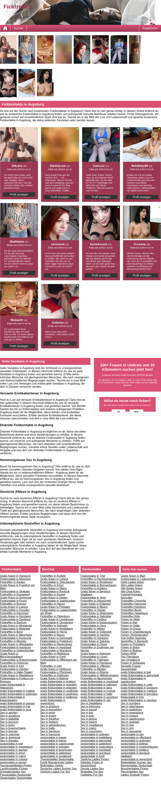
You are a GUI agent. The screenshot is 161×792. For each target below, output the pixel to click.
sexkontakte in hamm (53, 740)
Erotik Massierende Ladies (56, 762)
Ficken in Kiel (129, 622)
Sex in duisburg (49, 706)
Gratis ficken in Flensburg (96, 662)
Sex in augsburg (10, 715)
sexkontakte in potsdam (54, 746)
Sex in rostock (129, 715)
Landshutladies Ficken (14, 768)
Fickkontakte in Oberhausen (57, 582)
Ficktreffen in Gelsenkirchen (17, 650)
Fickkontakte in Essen (13, 600)
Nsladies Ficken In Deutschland (92, 764)
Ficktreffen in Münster (13, 641)
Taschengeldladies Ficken (16, 765)
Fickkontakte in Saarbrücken (57, 600)
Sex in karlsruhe (91, 706)
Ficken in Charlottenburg (136, 631)
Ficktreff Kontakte (131, 594)
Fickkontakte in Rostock (54, 591)
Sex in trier (127, 725)
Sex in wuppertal (131, 731)
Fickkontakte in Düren (94, 644)
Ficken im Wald (130, 619)
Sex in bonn (7, 725)
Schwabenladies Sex (13, 771)
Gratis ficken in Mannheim (16, 634)
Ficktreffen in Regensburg (56, 644)
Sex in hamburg (50, 731)
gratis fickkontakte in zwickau (138, 700)
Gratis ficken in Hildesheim (97, 613)
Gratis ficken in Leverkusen (57, 619)
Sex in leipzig (89, 718)
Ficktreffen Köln (130, 616)
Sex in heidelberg (91, 703)
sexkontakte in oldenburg (55, 753)
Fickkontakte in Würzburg (56, 650)
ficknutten (127, 597)
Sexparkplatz (129, 669)
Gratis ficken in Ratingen (96, 653)
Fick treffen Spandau (133, 638)
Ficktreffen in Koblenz (94, 588)
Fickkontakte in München (15, 579)
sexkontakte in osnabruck (56, 756)
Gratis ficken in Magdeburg (16, 675)
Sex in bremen (9, 731)
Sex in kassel (89, 709)
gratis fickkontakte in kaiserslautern (12, 699)
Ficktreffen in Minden (93, 669)
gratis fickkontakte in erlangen (58, 687)
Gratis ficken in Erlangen (96, 603)
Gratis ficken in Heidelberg (56, 628)
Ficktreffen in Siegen (93, 610)
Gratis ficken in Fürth (53, 656)
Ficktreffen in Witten (93, 628)
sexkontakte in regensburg (97, 746)
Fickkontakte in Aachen (14, 669)
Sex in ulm (127, 728)
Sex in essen (48, 715)
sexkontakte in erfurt (12, 753)
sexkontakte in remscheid (136, 759)
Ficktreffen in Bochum (13, 622)
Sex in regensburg (132, 712)
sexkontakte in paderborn (96, 743)
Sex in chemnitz (10, 734)
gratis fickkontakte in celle (136, 684)
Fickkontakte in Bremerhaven (98, 585)
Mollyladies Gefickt (51, 765)
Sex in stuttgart (130, 722)
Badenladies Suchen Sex (136, 762)
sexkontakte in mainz (13, 756)
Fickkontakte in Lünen (94, 656)
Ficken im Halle (130, 625)
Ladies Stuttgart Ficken (135, 774)
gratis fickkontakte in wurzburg (99, 697)
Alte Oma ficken (130, 591)
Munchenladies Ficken (134, 768)
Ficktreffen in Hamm (52, 603)
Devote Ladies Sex (92, 768)
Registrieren (150, 28)
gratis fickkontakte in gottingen (18, 694)
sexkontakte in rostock (13, 759)
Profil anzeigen (19, 194)
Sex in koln (87, 715)
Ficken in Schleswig (133, 662)
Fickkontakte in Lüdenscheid (138, 579)
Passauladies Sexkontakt (15, 774)
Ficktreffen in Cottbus (94, 619)
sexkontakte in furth (93, 756)
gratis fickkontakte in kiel (136, 672)
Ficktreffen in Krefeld (53, 575)
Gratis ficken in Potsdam (55, 607)
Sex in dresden (9, 740)
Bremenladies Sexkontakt (136, 765)
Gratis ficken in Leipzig (14, 607)
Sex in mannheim (91, 731)
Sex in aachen (9, 712)
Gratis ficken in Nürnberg (15, 616)
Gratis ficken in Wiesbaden (16, 644)
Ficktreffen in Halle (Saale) (16, 672)
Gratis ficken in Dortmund (15, 597)
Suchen (18, 28)
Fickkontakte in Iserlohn (95, 634)
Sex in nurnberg (130, 703)
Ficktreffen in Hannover (14, 613)
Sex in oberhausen (132, 706)
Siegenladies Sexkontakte (16, 777)
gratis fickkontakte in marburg (139, 690)
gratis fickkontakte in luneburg (139, 687)
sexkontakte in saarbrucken (57, 743)
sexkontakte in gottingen (136, 740)
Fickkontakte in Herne (53, 631)
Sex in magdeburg (92, 725)
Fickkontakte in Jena (93, 597)
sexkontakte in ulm (132, 734)
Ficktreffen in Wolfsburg (54, 653)
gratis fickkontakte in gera (96, 687)
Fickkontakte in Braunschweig (18, 659)
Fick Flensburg (130, 656)
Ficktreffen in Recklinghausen (99, 579)
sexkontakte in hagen (53, 737)
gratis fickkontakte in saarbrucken (133, 680)
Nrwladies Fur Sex (92, 771)
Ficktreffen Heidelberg (134, 613)
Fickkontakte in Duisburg (15, 619)
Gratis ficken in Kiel (12, 666)
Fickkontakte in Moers (94, 607)
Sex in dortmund (10, 737)
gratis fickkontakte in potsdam (58, 684)
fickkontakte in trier (132, 697)
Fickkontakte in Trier (93, 575)
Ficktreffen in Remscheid (96, 600)
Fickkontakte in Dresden (15, 610)
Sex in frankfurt (49, 718)
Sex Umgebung (130, 659)
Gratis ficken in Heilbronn (55, 669)
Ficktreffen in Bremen (13, 603)
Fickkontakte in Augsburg (15, 647)
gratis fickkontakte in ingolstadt (99, 681)
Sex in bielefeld (9, 718)
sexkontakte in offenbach (136, 737)
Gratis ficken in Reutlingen (97, 582)
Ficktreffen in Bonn (11, 631)
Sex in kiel (87, 712)
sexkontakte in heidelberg (96, 737)
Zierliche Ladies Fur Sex (55, 771)
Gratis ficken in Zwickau (95, 641)
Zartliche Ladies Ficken (95, 759)
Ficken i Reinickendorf (134, 634)
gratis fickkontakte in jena (15, 709)
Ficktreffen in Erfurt (52, 585)
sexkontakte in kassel (13, 762)
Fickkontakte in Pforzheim (56, 672)
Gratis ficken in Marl (133, 575)
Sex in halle (47, 728)
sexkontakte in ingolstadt (96, 749)
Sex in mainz (89, 728)
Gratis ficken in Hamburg (15, 575)
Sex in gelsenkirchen (53, 725)
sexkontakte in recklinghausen (139, 746)
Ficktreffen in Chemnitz (14, 662)
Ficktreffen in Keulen (12, 582)
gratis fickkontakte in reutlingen (59, 690)
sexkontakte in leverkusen (56, 749)
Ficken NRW (128, 653)
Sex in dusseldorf (51, 709)
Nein (136, 411)
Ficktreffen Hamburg (133, 607)
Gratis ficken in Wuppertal (16, 625)
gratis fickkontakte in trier (15, 706)
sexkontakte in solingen (95, 734)
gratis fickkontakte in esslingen (59, 694)
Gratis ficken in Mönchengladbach (11, 655)
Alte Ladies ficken (131, 585)
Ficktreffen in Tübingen (95, 659)
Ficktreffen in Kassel (52, 594)
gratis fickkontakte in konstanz (139, 694)
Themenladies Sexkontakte (57, 759)
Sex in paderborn (131, 709)
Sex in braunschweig (13, 728)
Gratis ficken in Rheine (94, 672)
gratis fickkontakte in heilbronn (58, 697)
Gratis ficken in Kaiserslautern (99, 622)
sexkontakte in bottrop (134, 743)
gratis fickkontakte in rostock (98, 690)
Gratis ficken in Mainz (53, 588)
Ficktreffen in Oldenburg (55, 616)
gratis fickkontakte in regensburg (52, 702)
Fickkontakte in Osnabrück (56, 622)
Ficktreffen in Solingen (54, 625)
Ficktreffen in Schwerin (95, 638)
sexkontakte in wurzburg (96, 753)
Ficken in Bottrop (131, 650)
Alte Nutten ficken (131, 588)
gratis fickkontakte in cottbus (17, 690)
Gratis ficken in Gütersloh (96, 631)
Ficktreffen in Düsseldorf (15, 594)
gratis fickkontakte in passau (17, 703)
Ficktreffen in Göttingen (54, 675)
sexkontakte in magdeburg (16, 746)
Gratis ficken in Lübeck (54, 579)
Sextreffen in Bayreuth (134, 641)
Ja (118, 411)
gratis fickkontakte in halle (96, 694)
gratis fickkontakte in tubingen (99, 684)
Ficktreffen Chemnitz (133, 600)
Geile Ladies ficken (132, 582)
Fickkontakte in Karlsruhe (15, 638)
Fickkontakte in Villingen (95, 666)
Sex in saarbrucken (133, 718)
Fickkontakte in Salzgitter (96, 616)
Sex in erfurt (47, 712)
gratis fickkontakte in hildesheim (12, 686)
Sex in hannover (50, 734)
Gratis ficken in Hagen (53, 597)
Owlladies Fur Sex (92, 774)
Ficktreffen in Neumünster (96, 678)
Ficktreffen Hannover (133, 603)
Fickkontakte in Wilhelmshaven (100, 675)
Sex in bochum (9, 722)
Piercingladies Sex (132, 771)
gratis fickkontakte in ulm (96, 700)
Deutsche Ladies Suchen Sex (58, 768)
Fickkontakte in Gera (93, 625)
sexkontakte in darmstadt (96, 740)
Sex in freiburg (49, 722)
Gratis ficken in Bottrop (54, 678)
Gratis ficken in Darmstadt (56, 638)
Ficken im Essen (131, 628)
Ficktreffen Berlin (131, 610)
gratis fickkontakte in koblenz (58, 681)
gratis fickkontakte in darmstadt (140, 675)
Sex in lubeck (89, 722)
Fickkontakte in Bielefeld (15, 628)
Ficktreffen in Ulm (51, 666)
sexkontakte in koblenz (135, 749)
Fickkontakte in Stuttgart (15, 591)
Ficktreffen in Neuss (52, 634)
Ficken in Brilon (130, 647)
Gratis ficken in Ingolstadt (55, 647)
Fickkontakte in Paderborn (56, 641)
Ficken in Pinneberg (133, 644)
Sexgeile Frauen (131, 666)
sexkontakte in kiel (11, 743)
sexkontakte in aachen (14, 749)
